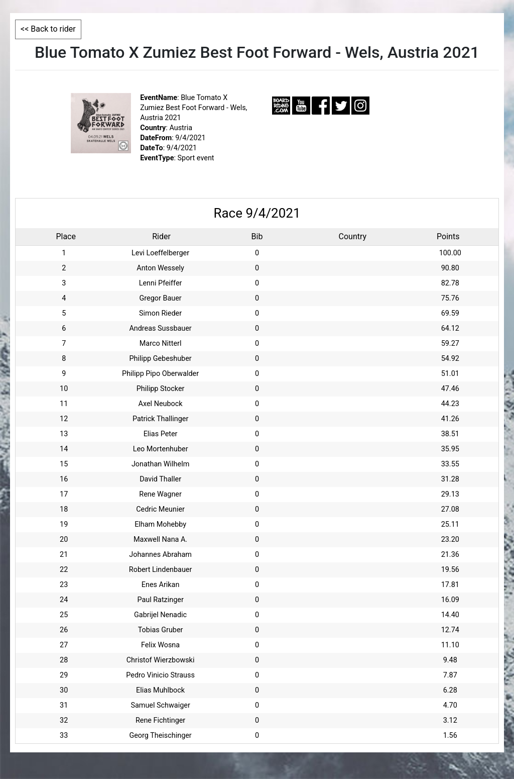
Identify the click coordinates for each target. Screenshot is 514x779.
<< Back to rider (48, 29)
